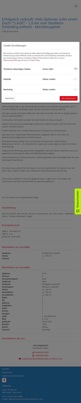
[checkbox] (76, 68)
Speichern (9, 98)
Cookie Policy (35, 60)
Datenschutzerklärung (11, 60)
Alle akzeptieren (68, 98)
